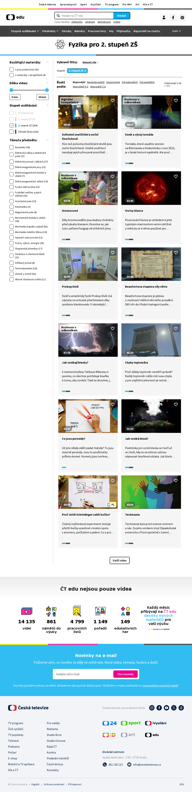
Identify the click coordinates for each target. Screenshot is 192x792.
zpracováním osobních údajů (160, 685)
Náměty (79, 31)
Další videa (120, 560)
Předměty (48, 31)
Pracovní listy (97, 31)
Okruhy (66, 31)
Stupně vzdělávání (23, 31)
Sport (83, 4)
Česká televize (47, 4)
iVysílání (96, 4)
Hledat (121, 15)
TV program (112, 4)
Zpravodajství (68, 4)
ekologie (90, 21)
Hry (111, 31)
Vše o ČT (148, 4)
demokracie (104, 21)
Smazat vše (89, 62)
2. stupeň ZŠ (76, 70)
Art (137, 4)
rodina (116, 21)
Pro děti (127, 4)
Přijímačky (123, 31)
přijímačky (77, 21)
